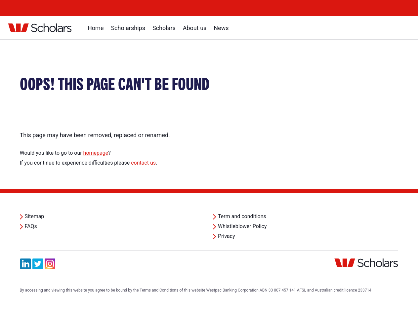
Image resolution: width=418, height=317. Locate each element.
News (221, 27)
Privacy (226, 236)
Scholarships (128, 27)
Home (96, 27)
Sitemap (34, 216)
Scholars (164, 27)
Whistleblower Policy (242, 226)
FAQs (31, 226)
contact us (143, 163)
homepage (95, 153)
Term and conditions (242, 216)
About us (195, 27)
